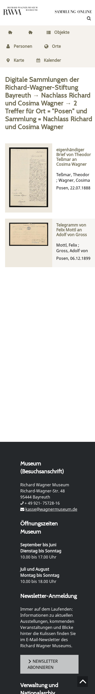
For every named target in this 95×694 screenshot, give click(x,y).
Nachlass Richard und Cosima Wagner (47, 99)
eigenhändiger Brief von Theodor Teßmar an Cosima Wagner (73, 157)
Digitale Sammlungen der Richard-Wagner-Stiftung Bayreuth (42, 87)
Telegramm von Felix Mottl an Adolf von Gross (71, 230)
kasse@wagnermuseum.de (51, 509)
